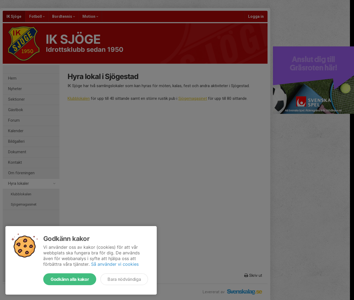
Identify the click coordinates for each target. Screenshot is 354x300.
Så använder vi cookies (115, 264)
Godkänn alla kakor (70, 279)
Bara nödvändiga (124, 279)
